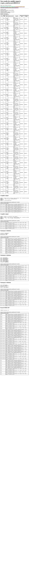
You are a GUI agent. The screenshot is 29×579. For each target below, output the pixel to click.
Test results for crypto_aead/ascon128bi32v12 (11, 7)
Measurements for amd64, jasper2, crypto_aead (7, 6)
